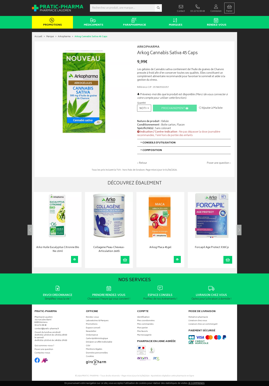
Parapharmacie (134, 22)
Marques (175, 22)
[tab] (184, 142)
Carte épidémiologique (97, 338)
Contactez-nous (42, 353)
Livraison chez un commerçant (203, 324)
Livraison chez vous (198, 320)
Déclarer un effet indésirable (99, 342)
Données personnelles (97, 353)
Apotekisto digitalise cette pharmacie (172, 376)
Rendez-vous (216, 22)
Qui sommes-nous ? (44, 345)
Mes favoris (142, 331)
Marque (50, 37)
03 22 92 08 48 (40, 325)
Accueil (38, 37)
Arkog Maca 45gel (160, 248)
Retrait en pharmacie (198, 317)
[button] (144, 108)
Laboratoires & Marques (97, 320)
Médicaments (93, 22)
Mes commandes (145, 324)
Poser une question (44, 349)
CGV (88, 345)
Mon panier (142, 328)
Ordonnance (92, 335)
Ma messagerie (144, 335)
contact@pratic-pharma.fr (47, 329)
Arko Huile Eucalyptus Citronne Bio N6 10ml (57, 249)
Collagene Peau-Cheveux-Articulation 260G (109, 249)
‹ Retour (142, 163)
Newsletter (91, 331)
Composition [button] (151, 150)
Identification (143, 317)
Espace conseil (93, 328)
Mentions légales (94, 349)
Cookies (90, 356)
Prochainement (174, 108)
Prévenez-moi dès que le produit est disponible (166, 94)
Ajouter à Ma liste (211, 108)
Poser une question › (219, 163)
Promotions (52, 22)
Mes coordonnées (146, 320)
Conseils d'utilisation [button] (158, 143)
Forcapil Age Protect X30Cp (212, 248)
